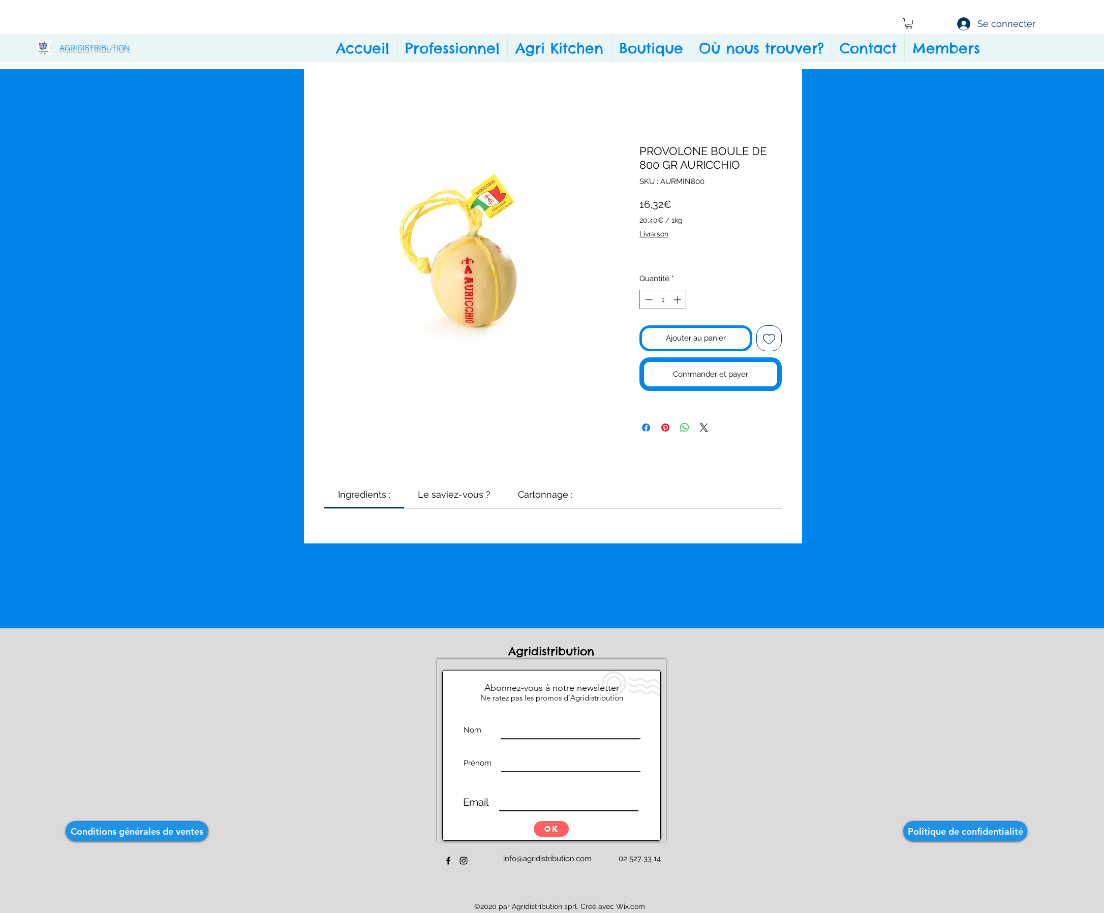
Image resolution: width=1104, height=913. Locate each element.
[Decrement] (648, 299)
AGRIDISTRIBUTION (94, 47)
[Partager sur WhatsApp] (685, 427)
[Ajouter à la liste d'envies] (769, 338)
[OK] (551, 829)
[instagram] (463, 861)
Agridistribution (553, 651)
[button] (909, 23)
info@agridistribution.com (547, 858)
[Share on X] (704, 427)
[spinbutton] (663, 299)
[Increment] (678, 299)
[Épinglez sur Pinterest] (665, 427)
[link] (364, 494)
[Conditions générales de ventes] (137, 831)
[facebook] (448, 861)
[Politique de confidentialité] (965, 831)
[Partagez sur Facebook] (646, 427)
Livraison (653, 234)
